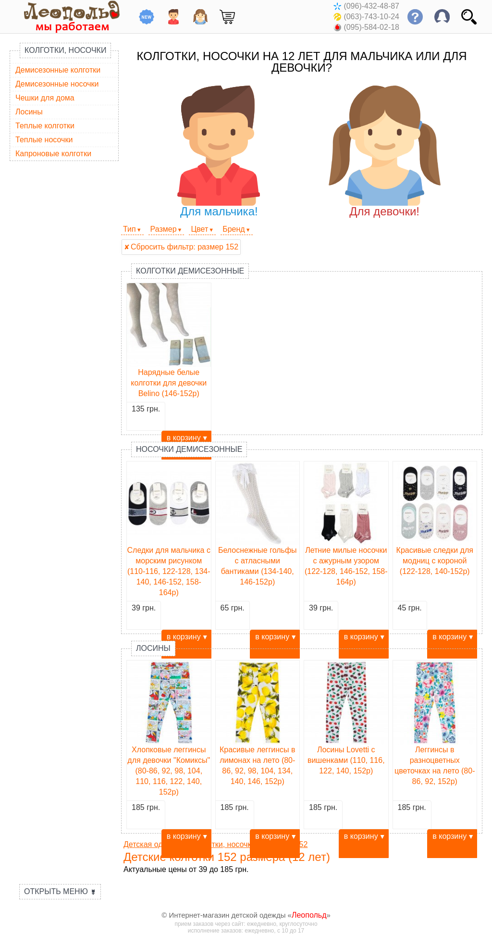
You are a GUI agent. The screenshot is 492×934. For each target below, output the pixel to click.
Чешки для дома (44, 98)
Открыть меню (60, 891)
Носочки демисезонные (189, 449)
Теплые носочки (44, 140)
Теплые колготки (44, 126)
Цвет (199, 229)
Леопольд (309, 915)
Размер (163, 229)
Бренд (233, 229)
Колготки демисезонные (190, 271)
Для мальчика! (219, 152)
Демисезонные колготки (57, 70)
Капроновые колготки (53, 153)
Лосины (29, 112)
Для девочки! (385, 152)
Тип (129, 229)
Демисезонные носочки (57, 84)
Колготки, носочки (65, 50)
